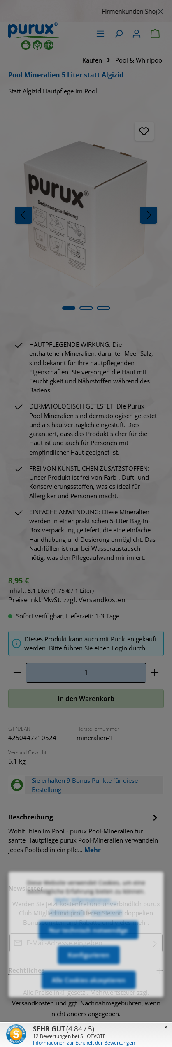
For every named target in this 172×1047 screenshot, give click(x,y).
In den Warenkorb (86, 698)
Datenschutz (67, 936)
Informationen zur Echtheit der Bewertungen (84, 1042)
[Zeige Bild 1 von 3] (68, 308)
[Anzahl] (86, 673)
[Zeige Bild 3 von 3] (103, 308)
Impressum (106, 936)
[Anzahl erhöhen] (155, 673)
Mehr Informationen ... (86, 924)
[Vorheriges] (23, 215)
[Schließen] (160, 10)
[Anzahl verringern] (17, 673)
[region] (86, 11)
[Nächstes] (148, 215)
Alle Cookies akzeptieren (89, 1004)
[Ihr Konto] (136, 34)
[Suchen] (118, 34)
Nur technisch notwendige (88, 954)
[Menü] (100, 34)
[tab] (84, 832)
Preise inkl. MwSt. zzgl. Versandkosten (67, 599)
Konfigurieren (88, 979)
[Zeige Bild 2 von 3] (86, 308)
